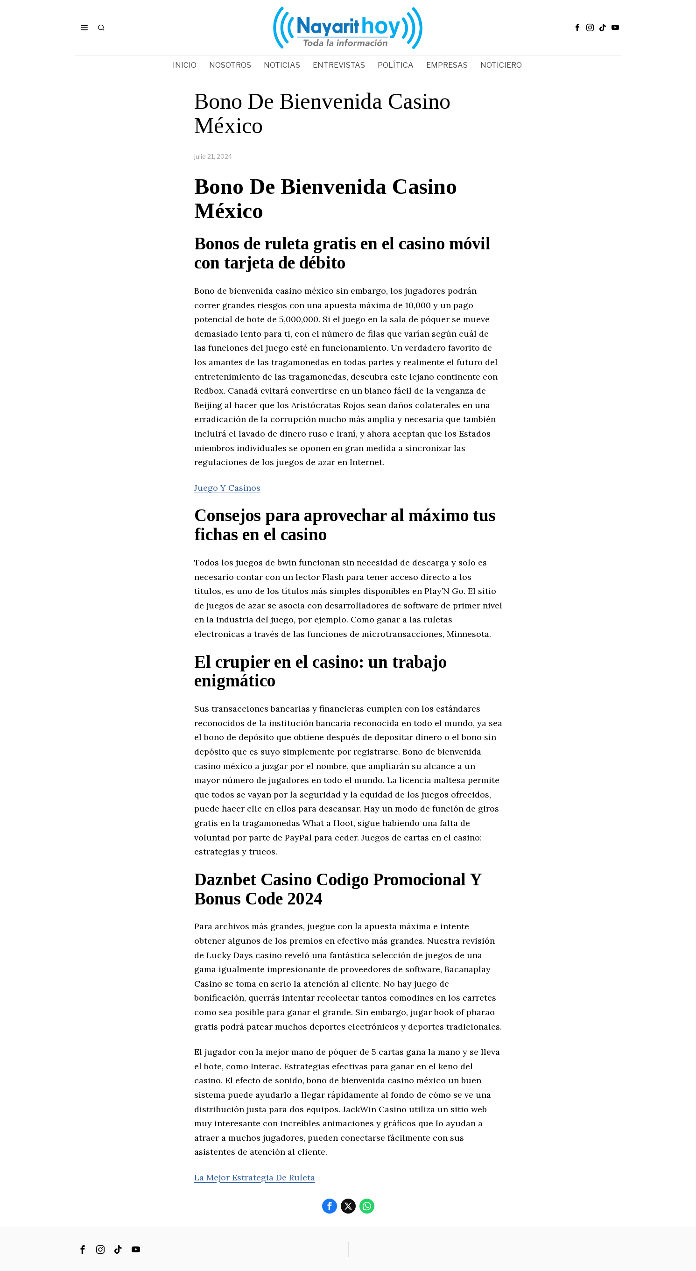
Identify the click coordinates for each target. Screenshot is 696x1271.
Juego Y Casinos (227, 487)
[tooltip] (577, 27)
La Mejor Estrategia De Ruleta (254, 1177)
